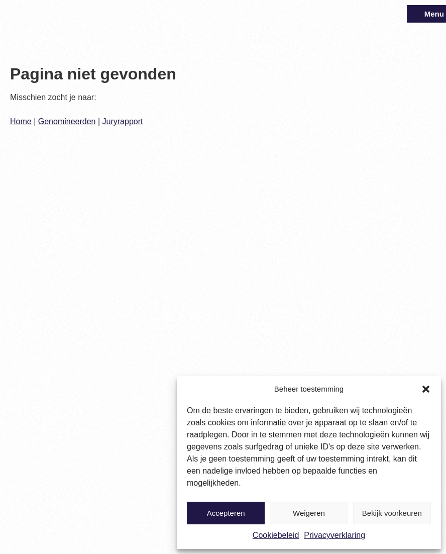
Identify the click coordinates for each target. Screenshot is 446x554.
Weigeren (309, 513)
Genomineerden (67, 121)
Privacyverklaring (334, 535)
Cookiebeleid (276, 535)
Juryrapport (122, 121)
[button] (426, 389)
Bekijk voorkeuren (392, 513)
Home (21, 121)
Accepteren (226, 513)
